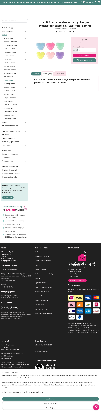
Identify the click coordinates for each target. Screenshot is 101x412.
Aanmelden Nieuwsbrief (77, 280)
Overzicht (36, 74)
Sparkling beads (10, 119)
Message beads (9, 84)
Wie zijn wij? (5, 347)
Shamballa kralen (10, 112)
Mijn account (91, 2)
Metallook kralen (10, 91)
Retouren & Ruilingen (41, 300)
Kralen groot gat (10, 73)
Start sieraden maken (14, 167)
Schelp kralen (9, 108)
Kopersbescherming (41, 283)
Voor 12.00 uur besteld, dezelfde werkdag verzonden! (59, 2)
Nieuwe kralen (14, 31)
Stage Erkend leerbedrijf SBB (10, 349)
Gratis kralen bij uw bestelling (44, 274)
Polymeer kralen (15, 98)
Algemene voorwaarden (42, 256)
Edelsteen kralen (15, 52)
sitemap (57, 408)
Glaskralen (15, 59)
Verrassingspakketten (10, 142)
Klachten (37, 278)
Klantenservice (39, 252)
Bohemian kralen (10, 45)
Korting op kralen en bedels (43, 287)
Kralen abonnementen (10, 154)
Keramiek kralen (10, 70)
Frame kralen (9, 56)
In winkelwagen (84, 55)
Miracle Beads (9, 94)
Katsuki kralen (9, 66)
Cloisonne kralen (10, 49)
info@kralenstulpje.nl (11, 269)
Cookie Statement (40, 269)
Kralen (14, 35)
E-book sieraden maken (11, 173)
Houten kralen (15, 63)
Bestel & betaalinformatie (43, 261)
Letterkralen (8, 80)
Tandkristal (14, 158)
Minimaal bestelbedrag (42, 291)
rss (61, 408)
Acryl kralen (15, 38)
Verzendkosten (39, 305)
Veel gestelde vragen (41, 309)
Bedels (14, 122)
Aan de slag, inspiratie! (8, 345)
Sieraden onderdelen (14, 126)
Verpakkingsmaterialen (14, 131)
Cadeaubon (6, 151)
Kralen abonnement (8, 373)
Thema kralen (14, 161)
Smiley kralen (9, 115)
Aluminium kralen (10, 42)
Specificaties (60, 74)
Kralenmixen (8, 77)
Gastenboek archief (41, 351)
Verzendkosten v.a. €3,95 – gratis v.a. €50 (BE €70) (20, 2)
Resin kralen (8, 101)
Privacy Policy (39, 296)
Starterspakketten (9, 138)
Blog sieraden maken (14, 177)
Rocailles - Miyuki (15, 105)
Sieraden (14, 135)
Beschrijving (47, 74)
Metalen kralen (15, 87)
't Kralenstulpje (8, 28)
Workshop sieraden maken (43, 313)
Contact (37, 265)
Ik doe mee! (8, 197)
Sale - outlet (14, 145)
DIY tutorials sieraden (14, 170)
